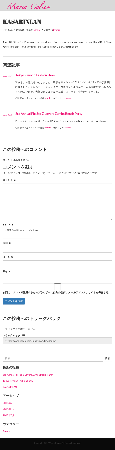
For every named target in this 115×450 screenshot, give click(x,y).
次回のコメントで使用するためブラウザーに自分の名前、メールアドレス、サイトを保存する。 (57, 292)
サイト (6, 271)
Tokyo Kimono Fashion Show (35, 75)
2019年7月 (9, 403)
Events (56, 29)
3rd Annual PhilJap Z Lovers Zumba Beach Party (48, 114)
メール (8, 257)
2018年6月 (9, 415)
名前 (7, 242)
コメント (9, 179)
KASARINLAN (10, 387)
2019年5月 (9, 409)
